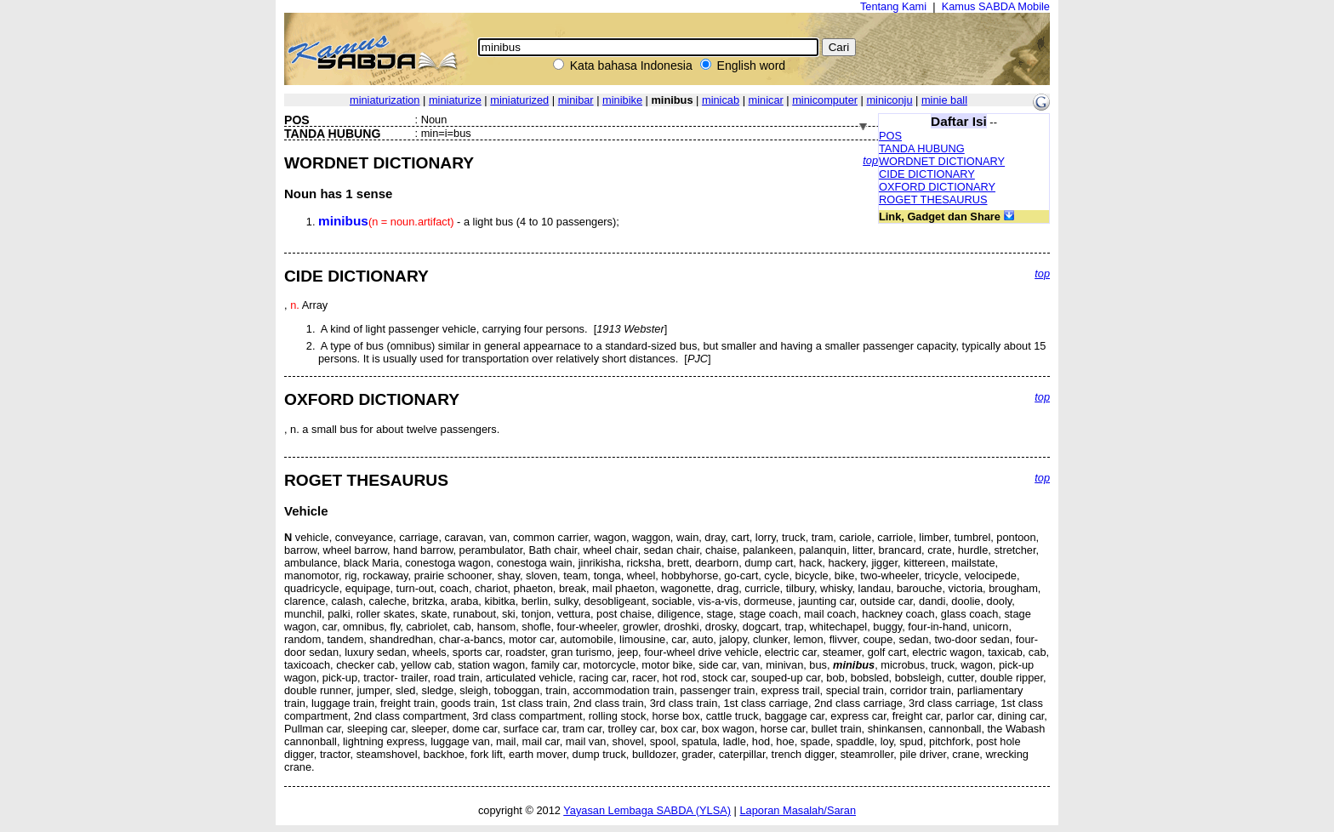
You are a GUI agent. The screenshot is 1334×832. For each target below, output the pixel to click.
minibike (622, 100)
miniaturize (455, 100)
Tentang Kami (893, 6)
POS (890, 135)
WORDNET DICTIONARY (942, 161)
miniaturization (385, 100)
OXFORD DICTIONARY (937, 186)
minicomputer (825, 100)
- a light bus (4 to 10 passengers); (468, 221)
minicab (720, 100)
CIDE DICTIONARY (927, 174)
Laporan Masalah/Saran (797, 810)
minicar (766, 100)
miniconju (889, 100)
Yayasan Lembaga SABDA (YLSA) (647, 810)
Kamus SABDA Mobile (996, 6)
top (870, 160)
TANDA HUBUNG (922, 148)
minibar (576, 100)
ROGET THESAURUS (933, 199)
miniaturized (519, 100)
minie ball (944, 100)
